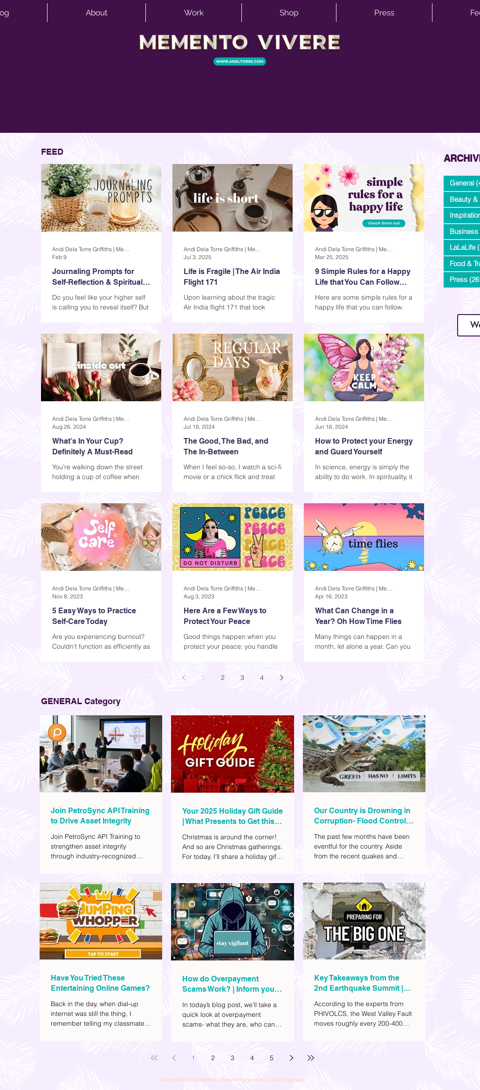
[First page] (154, 1057)
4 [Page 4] (262, 677)
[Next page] (281, 677)
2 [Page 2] (223, 677)
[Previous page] (183, 677)
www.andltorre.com (466, 305)
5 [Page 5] (272, 1058)
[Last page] (310, 1057)
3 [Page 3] (242, 677)
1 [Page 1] (203, 677)
